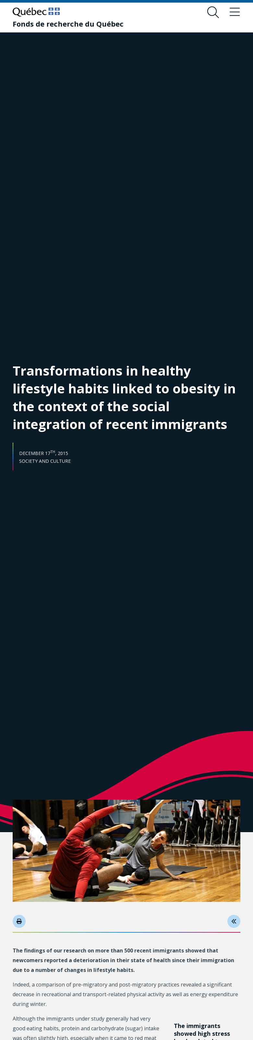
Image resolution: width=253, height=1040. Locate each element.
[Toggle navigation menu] (234, 12)
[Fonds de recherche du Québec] (68, 24)
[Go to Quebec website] (36, 12)
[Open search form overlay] (213, 12)
